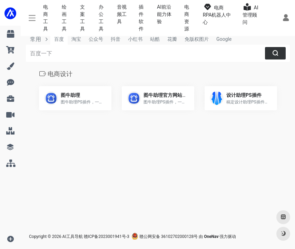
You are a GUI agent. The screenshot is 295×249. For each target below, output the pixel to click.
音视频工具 (122, 14)
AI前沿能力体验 (164, 14)
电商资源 (186, 17)
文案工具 (82, 17)
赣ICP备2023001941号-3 (106, 236)
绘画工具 (64, 17)
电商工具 (45, 17)
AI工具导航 (72, 236)
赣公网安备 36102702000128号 (164, 236)
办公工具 (101, 17)
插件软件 (141, 17)
